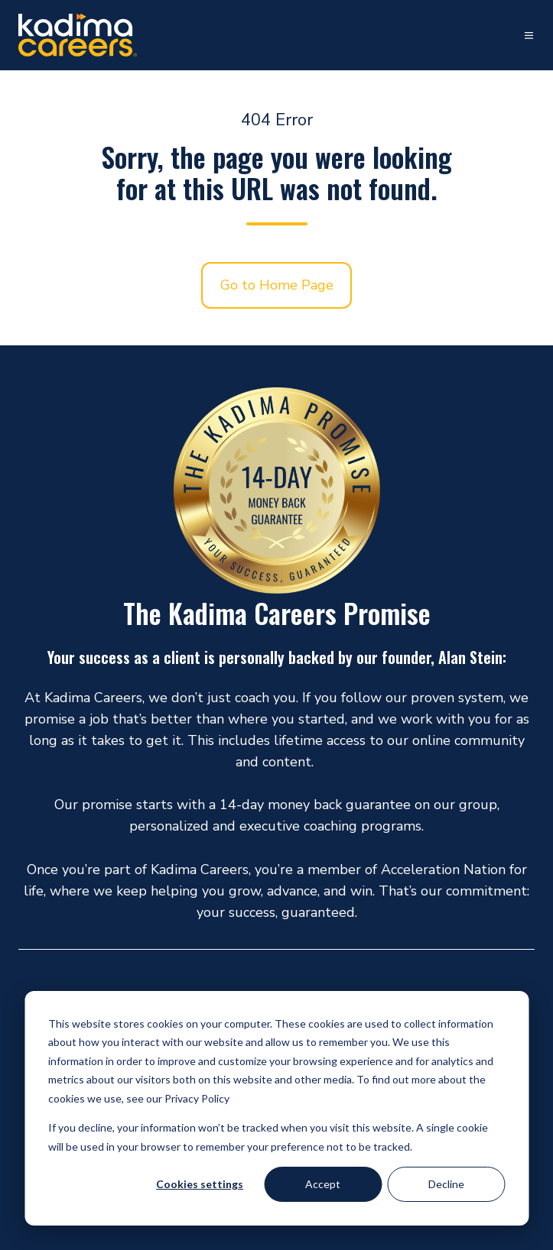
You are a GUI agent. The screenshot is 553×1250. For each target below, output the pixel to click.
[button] (501, 35)
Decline (446, 1183)
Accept (322, 1183)
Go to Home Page (276, 285)
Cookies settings (199, 1183)
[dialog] (276, 1108)
